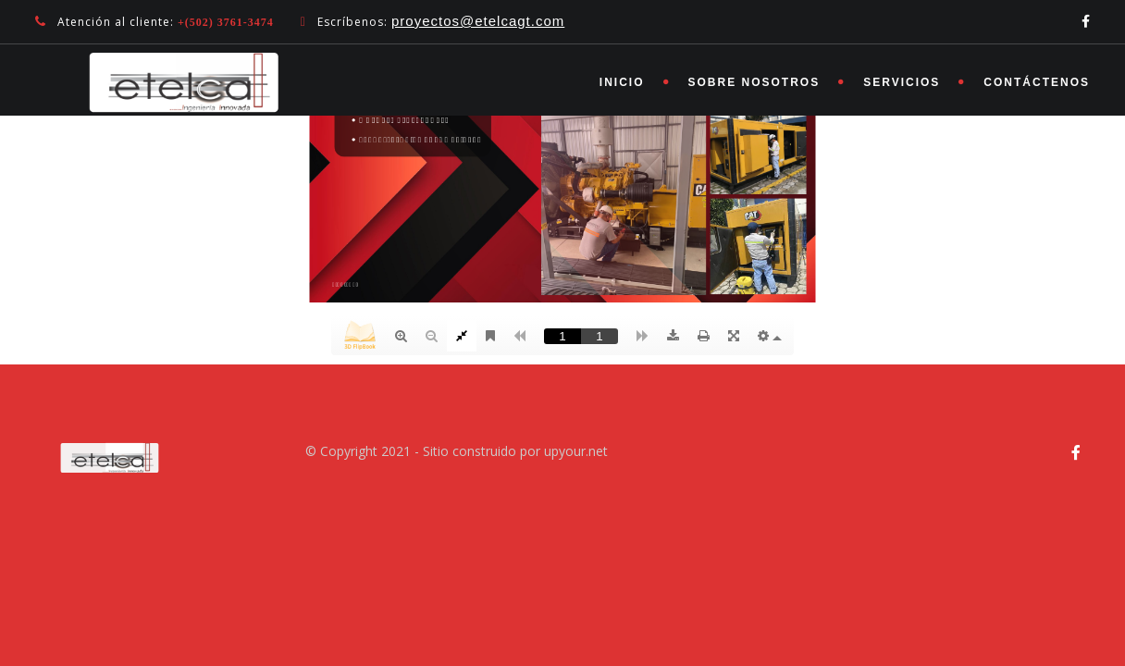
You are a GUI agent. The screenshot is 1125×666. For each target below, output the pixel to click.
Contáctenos (1036, 82)
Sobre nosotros (754, 82)
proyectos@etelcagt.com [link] (477, 21)
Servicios (901, 82)
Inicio (622, 82)
